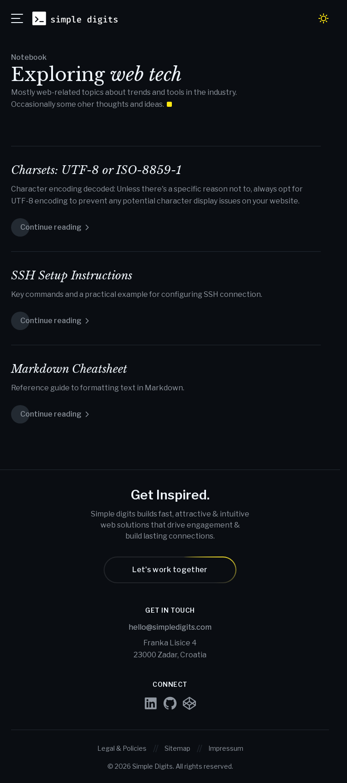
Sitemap (177, 748)
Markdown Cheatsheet (69, 369)
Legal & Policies (122, 748)
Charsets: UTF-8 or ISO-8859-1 (96, 170)
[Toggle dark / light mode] (323, 18)
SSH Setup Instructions (71, 275)
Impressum (225, 748)
